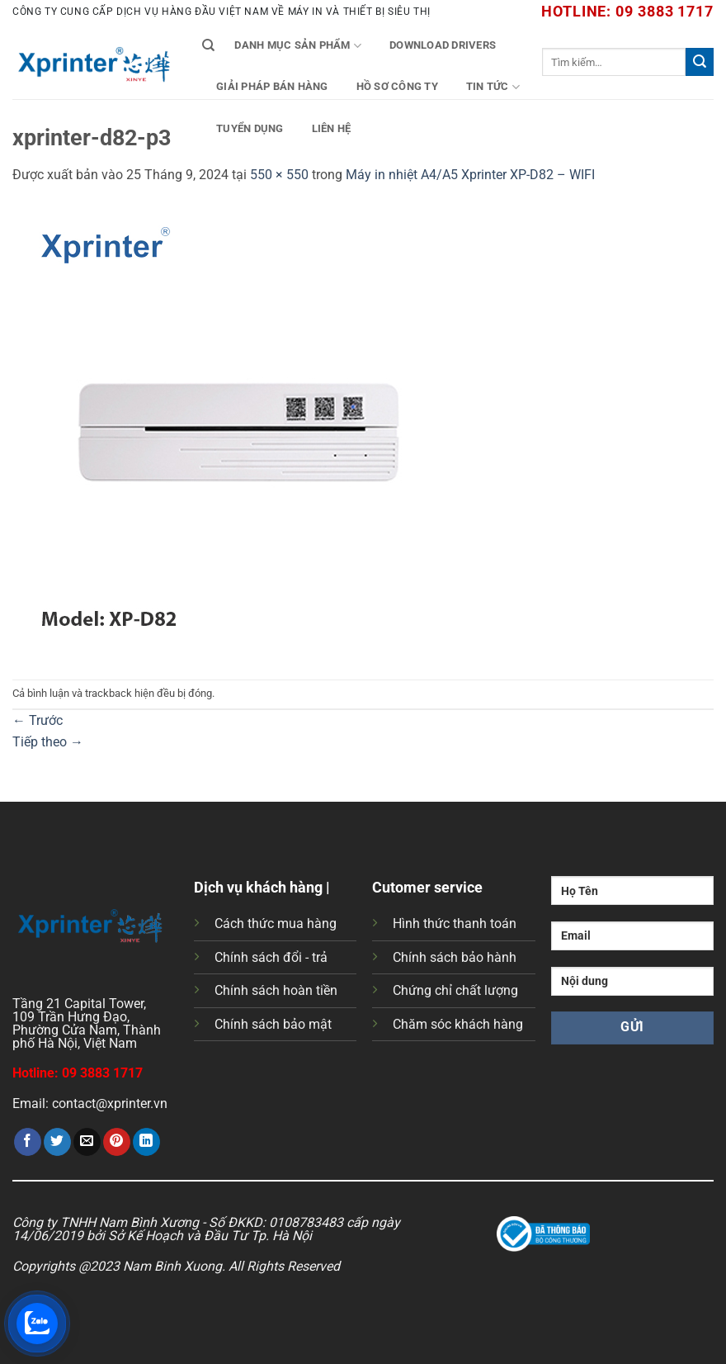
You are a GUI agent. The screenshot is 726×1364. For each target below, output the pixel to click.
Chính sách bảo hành (454, 957)
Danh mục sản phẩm (297, 46)
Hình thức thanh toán (454, 923)
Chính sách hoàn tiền (275, 990)
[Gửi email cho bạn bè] (87, 1142)
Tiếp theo (47, 742)
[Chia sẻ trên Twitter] (57, 1142)
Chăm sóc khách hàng (458, 1024)
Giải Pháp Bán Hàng (272, 86)
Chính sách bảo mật (273, 1024)
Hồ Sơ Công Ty (397, 86)
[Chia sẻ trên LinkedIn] (146, 1142)
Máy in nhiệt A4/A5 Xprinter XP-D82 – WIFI (470, 174)
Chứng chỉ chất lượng (455, 990)
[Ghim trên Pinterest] (116, 1142)
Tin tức (493, 87)
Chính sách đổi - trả (271, 957)
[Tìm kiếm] (208, 45)
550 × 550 (279, 174)
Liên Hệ (331, 128)
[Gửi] (700, 62)
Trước (37, 720)
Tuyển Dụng (250, 128)
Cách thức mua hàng (275, 923)
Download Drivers (442, 45)
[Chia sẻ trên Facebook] (27, 1142)
